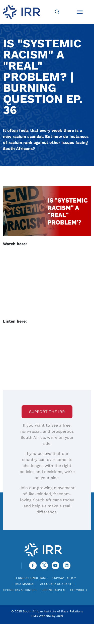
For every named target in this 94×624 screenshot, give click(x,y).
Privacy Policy (64, 578)
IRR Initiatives (53, 590)
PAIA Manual (25, 584)
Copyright (78, 590)
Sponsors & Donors (20, 590)
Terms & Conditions (30, 578)
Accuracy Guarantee (57, 584)
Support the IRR (47, 411)
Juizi (59, 616)
